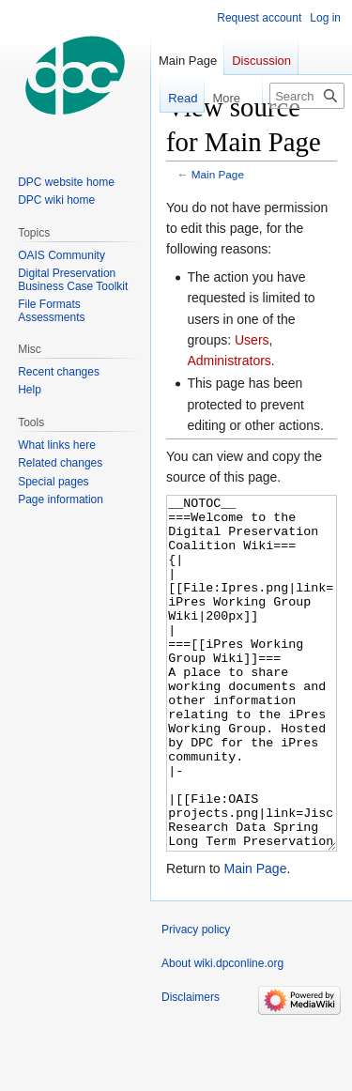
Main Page (217, 174)
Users (252, 339)
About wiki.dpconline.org (222, 1033)
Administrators (228, 360)
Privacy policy (195, 999)
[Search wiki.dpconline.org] (306, 96)
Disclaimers (190, 1067)
